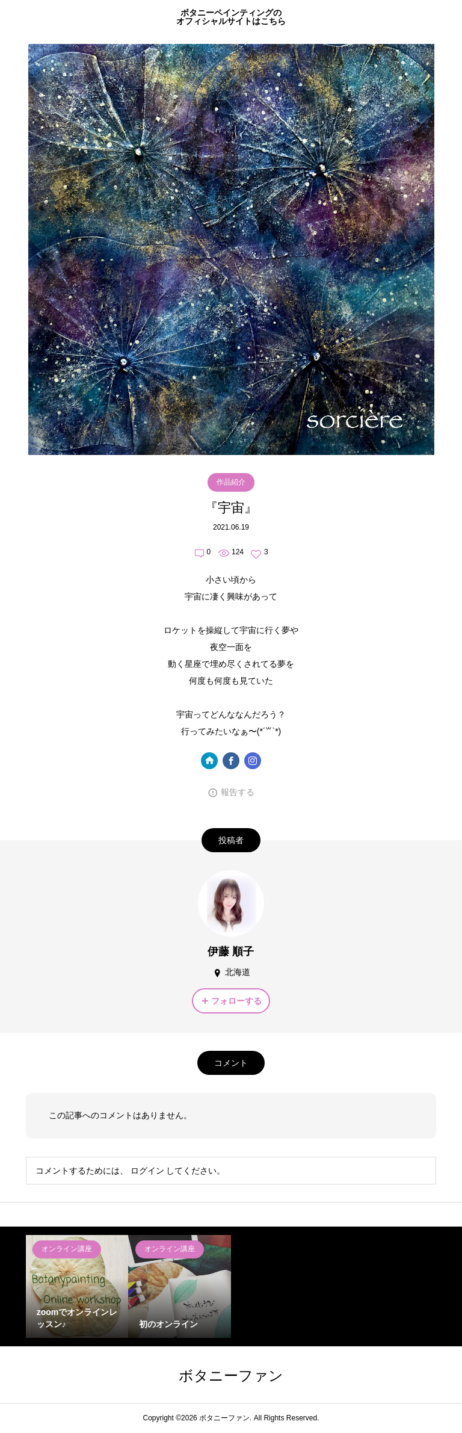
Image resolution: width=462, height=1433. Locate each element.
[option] (77, 1286)
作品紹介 (231, 482)
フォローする (236, 1001)
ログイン (147, 1170)
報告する (237, 792)
